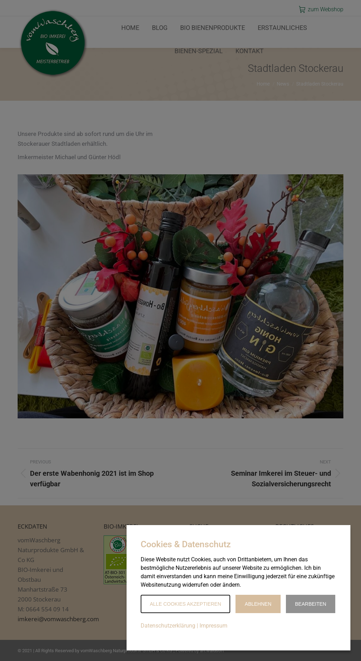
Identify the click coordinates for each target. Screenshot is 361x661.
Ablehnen (258, 604)
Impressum (213, 625)
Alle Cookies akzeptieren (185, 604)
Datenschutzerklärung (168, 625)
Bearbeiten (310, 604)
